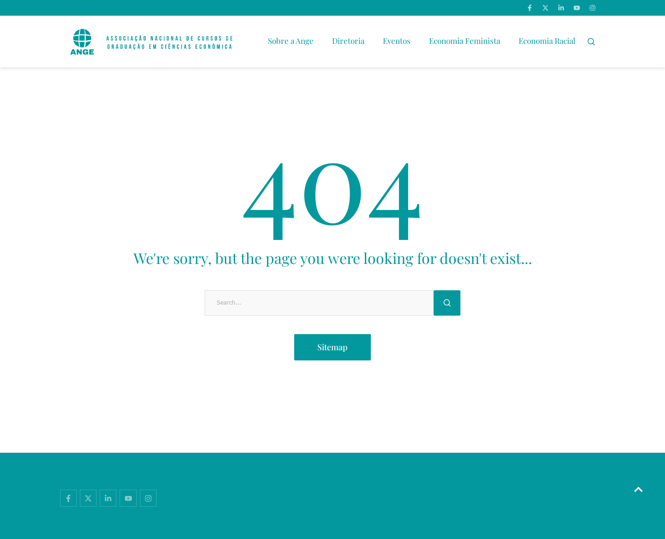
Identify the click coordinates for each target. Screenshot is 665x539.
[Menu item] (290, 41)
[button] (591, 41)
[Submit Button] (447, 303)
